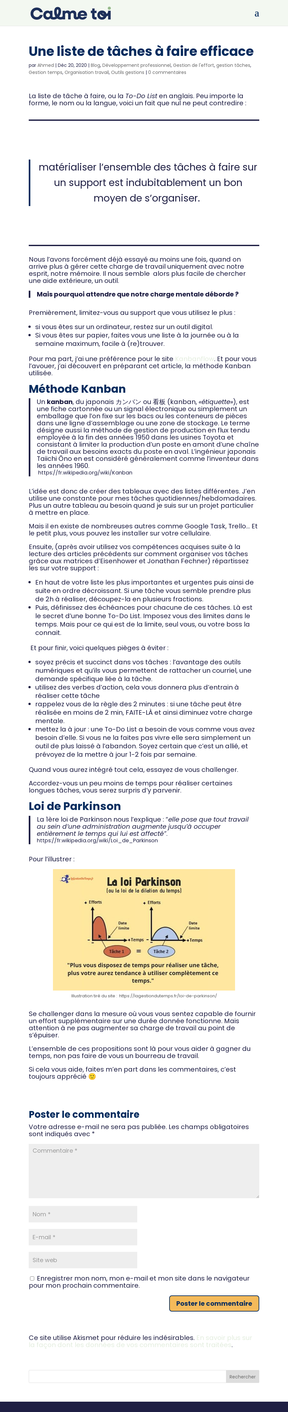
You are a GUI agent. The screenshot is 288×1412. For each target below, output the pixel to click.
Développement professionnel (136, 65)
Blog (95, 65)
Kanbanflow (194, 358)
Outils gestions (127, 72)
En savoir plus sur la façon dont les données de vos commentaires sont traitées (140, 1341)
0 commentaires (167, 72)
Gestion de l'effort (193, 65)
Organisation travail (87, 72)
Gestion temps (45, 72)
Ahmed (45, 65)
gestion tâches (233, 65)
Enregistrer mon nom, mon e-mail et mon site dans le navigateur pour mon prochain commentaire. (139, 1282)
